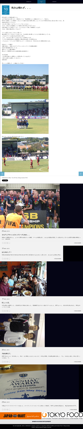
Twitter (3, 243)
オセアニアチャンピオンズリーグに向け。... (16, 235)
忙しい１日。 (6, 302)
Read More (78, 243)
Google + (7, 243)
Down (41, 2)
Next (81, 174)
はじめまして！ (7, 252)
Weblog (28, 1)
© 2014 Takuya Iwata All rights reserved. (41, 427)
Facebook (5, 243)
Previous (2, 174)
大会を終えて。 (7, 353)
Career (54, 1)
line (9, 243)
